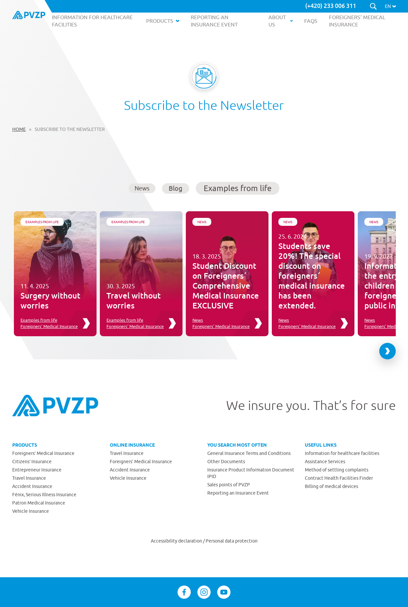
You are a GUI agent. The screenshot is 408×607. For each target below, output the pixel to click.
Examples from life (42, 222)
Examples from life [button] (237, 188)
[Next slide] (387, 351)
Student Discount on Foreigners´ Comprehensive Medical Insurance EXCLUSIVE (225, 285)
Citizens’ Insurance (32, 461)
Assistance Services (325, 461)
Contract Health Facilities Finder (339, 478)
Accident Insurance (32, 486)
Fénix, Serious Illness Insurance (44, 494)
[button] (390, 6)
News (201, 222)
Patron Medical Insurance (38, 503)
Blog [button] (176, 188)
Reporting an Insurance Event (238, 493)
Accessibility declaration (177, 541)
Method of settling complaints (336, 469)
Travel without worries (133, 300)
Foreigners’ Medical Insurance (49, 326)
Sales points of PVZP (228, 484)
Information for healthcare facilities (342, 453)
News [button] (142, 188)
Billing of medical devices (331, 486)
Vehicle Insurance (30, 511)
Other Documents (226, 461)
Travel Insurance (29, 478)
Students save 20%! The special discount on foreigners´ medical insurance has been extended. (311, 275)
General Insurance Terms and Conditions (249, 453)
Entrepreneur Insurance (36, 469)
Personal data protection (232, 541)
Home (19, 129)
